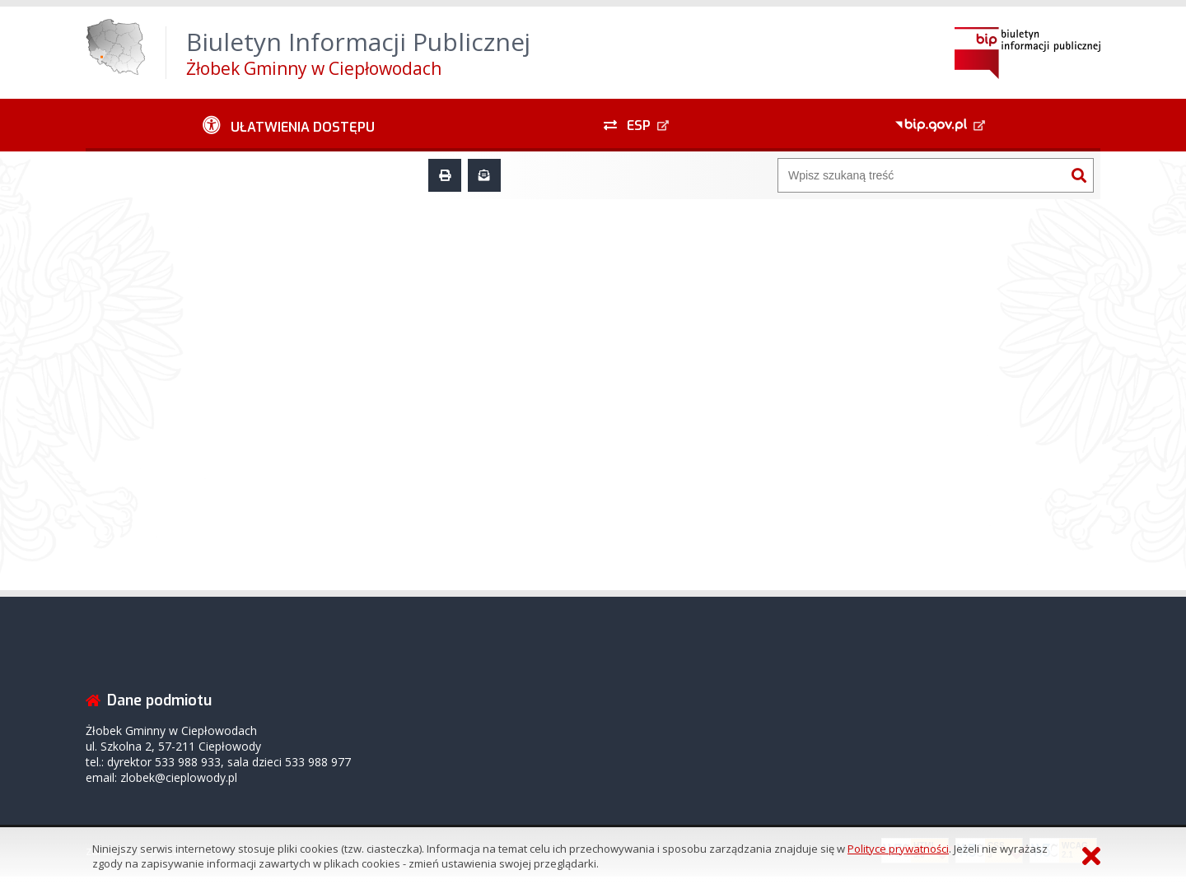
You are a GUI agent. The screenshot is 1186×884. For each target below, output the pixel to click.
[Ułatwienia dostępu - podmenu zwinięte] (289, 125)
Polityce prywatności (898, 848)
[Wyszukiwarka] (921, 175)
